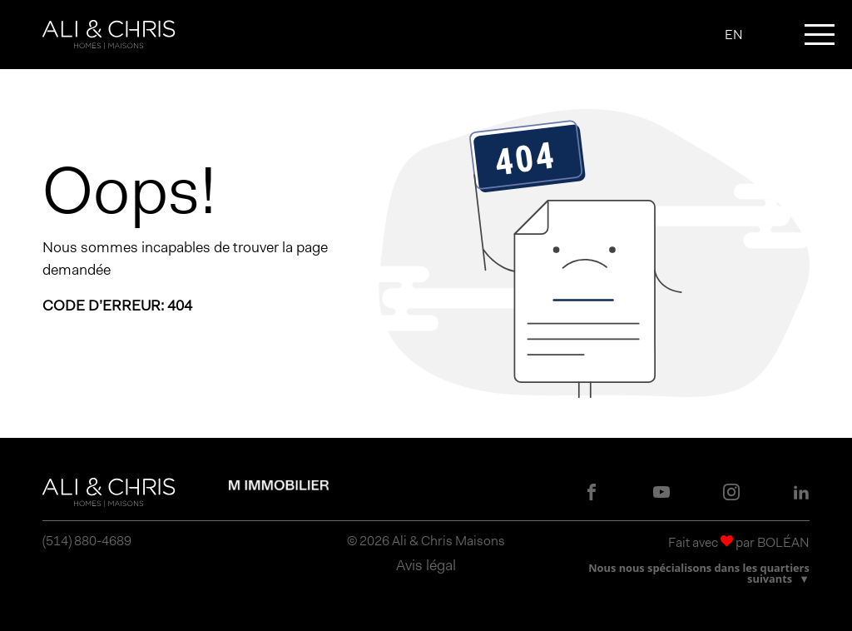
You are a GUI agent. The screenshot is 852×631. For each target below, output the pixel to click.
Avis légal (426, 565)
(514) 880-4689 (86, 541)
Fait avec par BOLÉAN (739, 541)
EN (734, 35)
